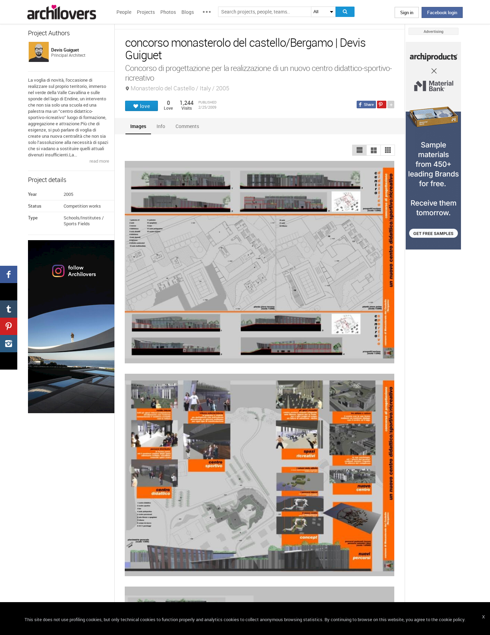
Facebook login (442, 12)
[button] (359, 150)
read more (99, 161)
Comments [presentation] (189, 126)
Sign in (406, 12)
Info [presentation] (161, 126)
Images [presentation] (138, 126)
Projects (146, 12)
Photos (168, 12)
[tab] (138, 126)
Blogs (187, 12)
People (123, 12)
